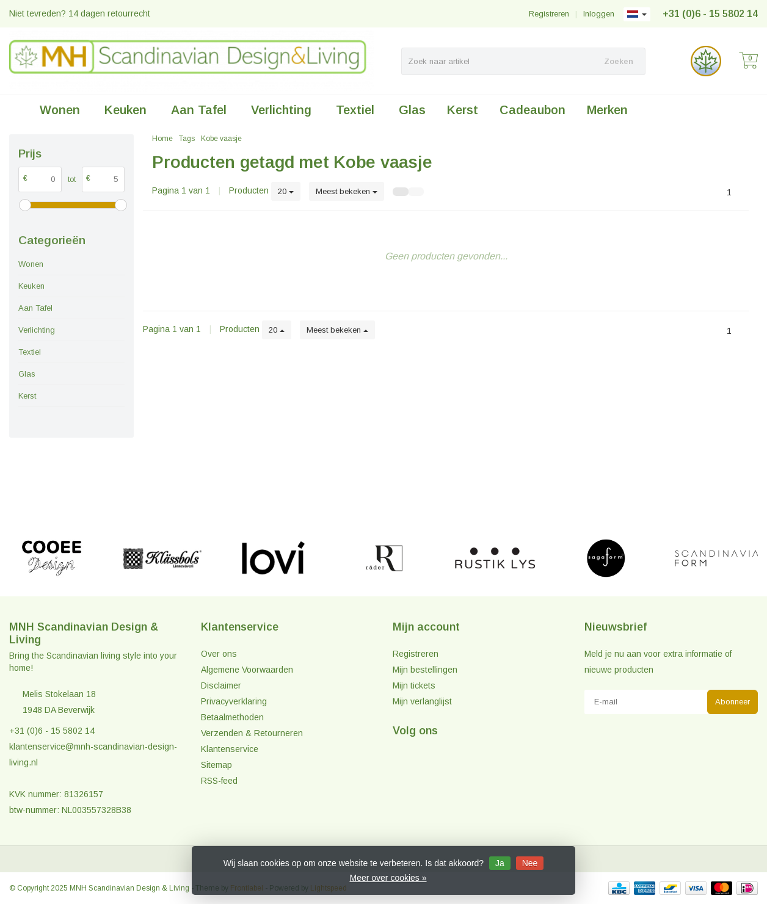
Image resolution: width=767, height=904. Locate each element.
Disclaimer (221, 685)
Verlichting (281, 110)
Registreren (549, 13)
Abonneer (732, 701)
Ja (499, 863)
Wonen (60, 110)
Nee (530, 863)
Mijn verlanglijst (422, 701)
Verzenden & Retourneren (252, 733)
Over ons (219, 654)
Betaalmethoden (232, 717)
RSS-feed (219, 781)
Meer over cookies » (387, 878)
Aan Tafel (199, 110)
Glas (412, 110)
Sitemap (216, 765)
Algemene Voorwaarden (247, 669)
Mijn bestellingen (425, 669)
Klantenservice (229, 749)
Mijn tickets (414, 685)
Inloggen (598, 13)
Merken (607, 110)
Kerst (462, 110)
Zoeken (618, 61)
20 (286, 191)
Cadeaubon (532, 110)
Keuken (125, 110)
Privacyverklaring (234, 701)
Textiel (355, 110)
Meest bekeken (346, 191)
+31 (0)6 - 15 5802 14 (710, 14)
